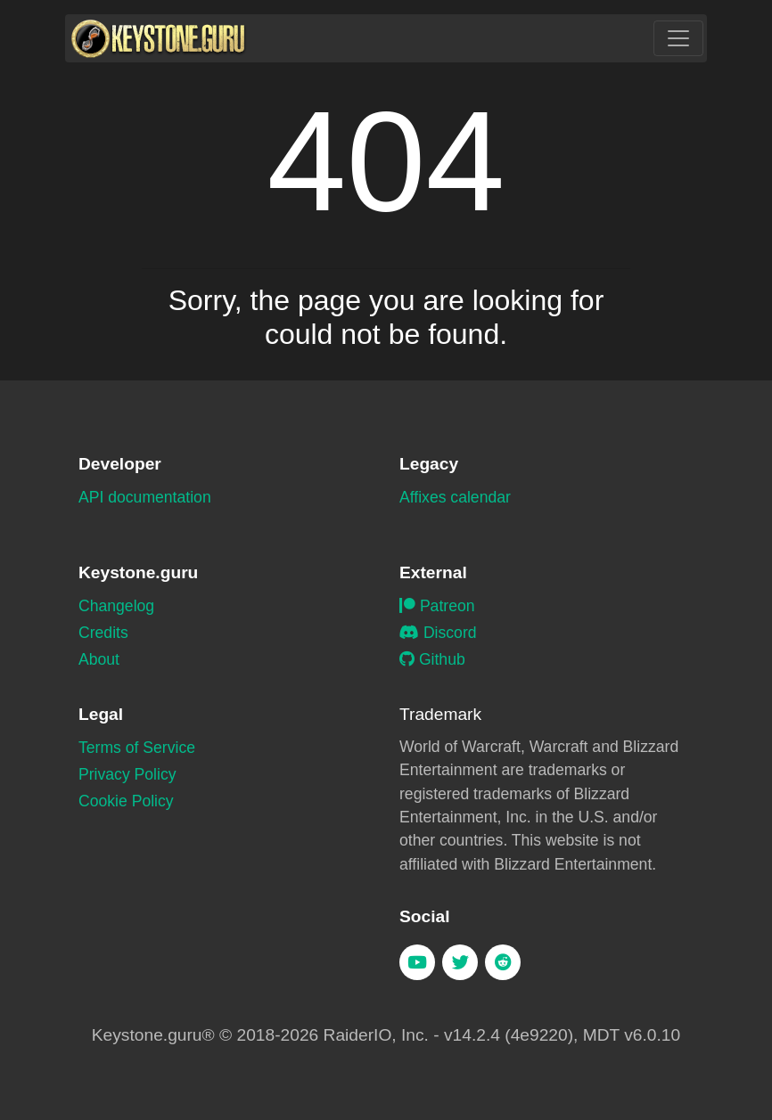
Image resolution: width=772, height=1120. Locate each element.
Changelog (116, 606)
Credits (103, 633)
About (98, 659)
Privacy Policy (127, 774)
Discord (438, 633)
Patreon (437, 606)
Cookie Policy (126, 801)
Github (432, 659)
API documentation (144, 497)
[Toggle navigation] (678, 38)
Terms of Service (136, 747)
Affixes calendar (455, 497)
